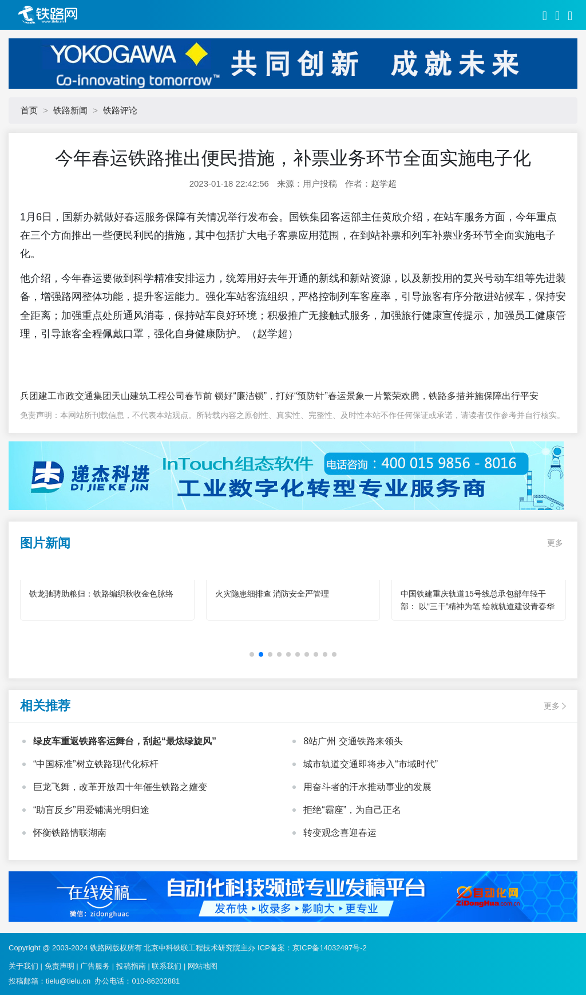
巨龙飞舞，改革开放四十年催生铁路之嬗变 (120, 787)
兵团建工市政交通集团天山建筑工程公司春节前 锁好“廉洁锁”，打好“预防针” (174, 396)
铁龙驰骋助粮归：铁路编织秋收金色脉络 (101, 593)
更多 (555, 542)
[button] (252, 654)
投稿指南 (131, 966)
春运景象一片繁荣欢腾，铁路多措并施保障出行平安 (433, 396)
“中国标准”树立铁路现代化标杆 (96, 764)
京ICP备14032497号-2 (329, 947)
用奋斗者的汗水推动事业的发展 (367, 787)
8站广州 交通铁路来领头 (352, 741)
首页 (29, 110)
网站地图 (202, 966)
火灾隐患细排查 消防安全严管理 (272, 593)
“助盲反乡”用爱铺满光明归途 (91, 810)
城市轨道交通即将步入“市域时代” (370, 764)
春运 (134, 217)
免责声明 (59, 966)
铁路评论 (120, 110)
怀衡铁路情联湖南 (69, 833)
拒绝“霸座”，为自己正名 (352, 810)
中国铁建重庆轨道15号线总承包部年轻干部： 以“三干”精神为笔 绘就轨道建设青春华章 (478, 606)
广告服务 (95, 966)
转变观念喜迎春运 (340, 833)
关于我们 (23, 966)
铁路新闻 (70, 110)
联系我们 (166, 966)
